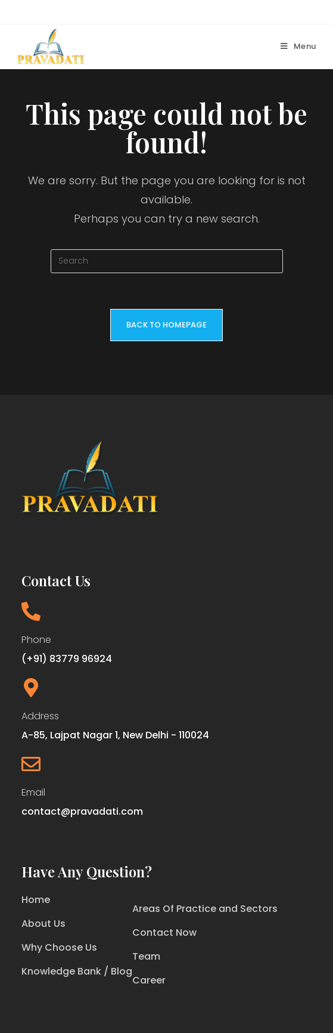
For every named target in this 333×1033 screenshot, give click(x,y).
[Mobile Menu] (298, 46)
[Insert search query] (167, 261)
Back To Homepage (166, 324)
